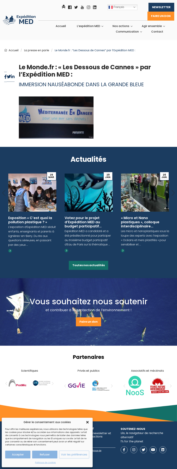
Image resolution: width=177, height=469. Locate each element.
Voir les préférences (74, 454)
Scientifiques (29, 371)
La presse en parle (36, 50)
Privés (81, 371)
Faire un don (161, 16)
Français (116, 7)
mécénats (157, 371)
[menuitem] (61, 26)
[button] (87, 422)
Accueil (61, 26)
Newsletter (161, 7)
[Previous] (4, 193)
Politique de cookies (45, 462)
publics (95, 371)
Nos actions (121, 26)
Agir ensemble (152, 26)
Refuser (45, 454)
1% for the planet (132, 441)
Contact (157, 31)
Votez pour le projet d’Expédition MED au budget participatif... (83, 222)
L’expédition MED (88, 26)
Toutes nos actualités (88, 265)
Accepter (18, 454)
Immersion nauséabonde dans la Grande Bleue (81, 84)
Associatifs (138, 371)
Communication (127, 31)
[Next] (173, 193)
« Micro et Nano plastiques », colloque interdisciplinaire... (140, 222)
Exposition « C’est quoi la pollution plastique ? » (30, 219)
